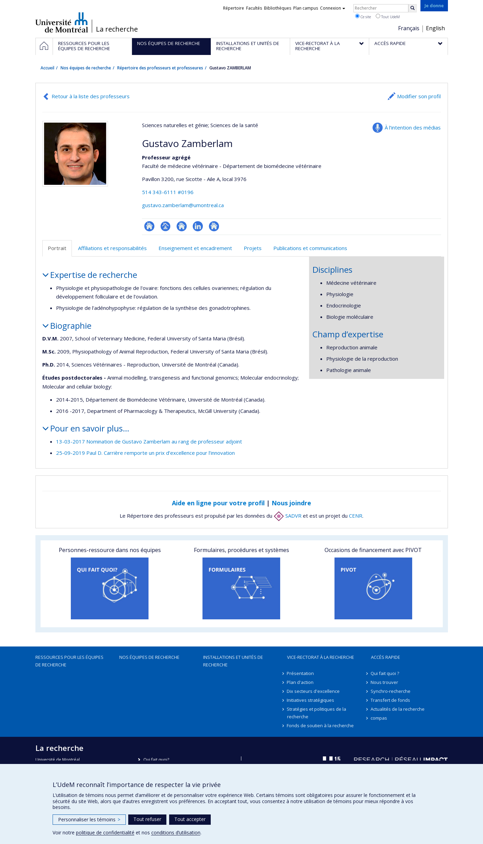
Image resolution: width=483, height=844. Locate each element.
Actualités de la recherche (398, 709)
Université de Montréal (61, 22)
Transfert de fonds (390, 700)
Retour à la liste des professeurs (91, 96)
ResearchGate (149, 226)
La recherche (117, 29)
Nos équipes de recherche (86, 68)
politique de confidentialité (105, 832)
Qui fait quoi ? (385, 673)
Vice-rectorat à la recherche (320, 657)
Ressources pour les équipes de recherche (69, 661)
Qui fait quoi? (156, 760)
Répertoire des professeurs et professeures (160, 68)
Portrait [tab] (57, 248)
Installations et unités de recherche (233, 661)
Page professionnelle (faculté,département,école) (165, 226)
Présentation (300, 673)
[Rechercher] (412, 8)
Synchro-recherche (391, 691)
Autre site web (214, 226)
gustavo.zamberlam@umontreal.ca (183, 205)
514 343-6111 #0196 (168, 192)
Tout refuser (147, 819)
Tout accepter (190, 819)
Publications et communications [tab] (310, 248)
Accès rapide (385, 657)
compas (379, 718)
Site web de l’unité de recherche (181, 226)
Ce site (363, 16)
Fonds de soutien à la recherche (320, 725)
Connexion (332, 8)
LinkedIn (198, 226)
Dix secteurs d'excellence (313, 691)
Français (408, 28)
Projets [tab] (253, 248)
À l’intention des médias (413, 127)
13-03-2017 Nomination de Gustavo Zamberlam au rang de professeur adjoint (149, 441)
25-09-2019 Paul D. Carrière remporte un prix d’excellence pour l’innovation (145, 452)
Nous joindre (291, 503)
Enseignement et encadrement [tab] (195, 248)
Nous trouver (384, 682)
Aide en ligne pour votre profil (218, 503)
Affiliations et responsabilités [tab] (112, 248)
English (435, 28)
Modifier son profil (419, 96)
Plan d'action (300, 682)
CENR (355, 515)
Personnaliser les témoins (89, 819)
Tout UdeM (388, 16)
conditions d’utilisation (175, 832)
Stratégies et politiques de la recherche (317, 713)
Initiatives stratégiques (310, 700)
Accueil (47, 68)
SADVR (287, 515)
